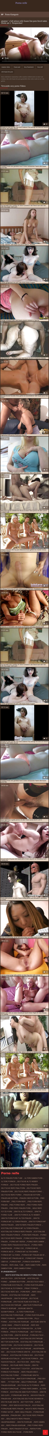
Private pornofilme (19, 1332)
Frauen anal (17, 67)
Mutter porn (27, 1402)
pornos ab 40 (32, 1248)
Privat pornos (31, 1288)
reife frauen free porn (7, 72)
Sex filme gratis (38, 1322)
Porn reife (25, 1292)
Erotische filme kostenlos (26, 1302)
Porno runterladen (33, 1285)
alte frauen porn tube (11, 1178)
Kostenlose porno (10, 1375)
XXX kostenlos (37, 1395)
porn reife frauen (30, 1235)
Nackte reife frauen (34, 1409)
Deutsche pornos (29, 1358)
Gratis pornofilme (10, 1338)
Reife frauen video (29, 1372)
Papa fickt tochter (20, 1369)
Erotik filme (20, 1278)
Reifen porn (35, 1429)
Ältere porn (7, 1335)
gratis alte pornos (23, 1211)
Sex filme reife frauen (20, 1365)
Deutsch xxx (23, 1362)
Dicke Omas (7, 1325)
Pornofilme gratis (30, 1375)
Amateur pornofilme (32, 1305)
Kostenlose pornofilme (12, 1315)
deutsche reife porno (11, 1195)
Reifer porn (6, 1345)
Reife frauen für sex (18, 1429)
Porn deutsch (36, 1335)
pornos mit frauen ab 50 (12, 1258)
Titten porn (13, 1382)
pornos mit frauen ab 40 (33, 1255)
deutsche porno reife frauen (24, 1185)
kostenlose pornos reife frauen (16, 1232)
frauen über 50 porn (29, 1198)
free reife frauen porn (19, 1208)
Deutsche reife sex (10, 1292)
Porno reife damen (29, 1389)
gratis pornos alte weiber (27, 1215)
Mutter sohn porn (10, 1342)
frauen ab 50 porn (9, 1198)
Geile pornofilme (29, 1382)
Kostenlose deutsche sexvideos (28, 1399)
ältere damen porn (33, 1178)
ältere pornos (8, 1181)
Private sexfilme (8, 1308)
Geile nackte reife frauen (18, 1419)
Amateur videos (5, 67)
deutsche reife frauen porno (28, 1191)
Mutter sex (36, 1332)
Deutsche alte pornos (12, 1288)
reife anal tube (16, 1265)
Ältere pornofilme (25, 1312)
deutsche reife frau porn (13, 1188)
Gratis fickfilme (24, 1422)
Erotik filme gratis (10, 1402)
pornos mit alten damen (26, 1252)
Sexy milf (40, 67)
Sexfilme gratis (25, 1308)
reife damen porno (22, 1268)
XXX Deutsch (7, 1278)
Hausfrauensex (8, 1422)
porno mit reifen (17, 1242)
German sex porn (17, 1282)
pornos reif (15, 1262)
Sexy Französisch (29, 67)
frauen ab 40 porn (31, 1195)
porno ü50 (19, 1248)
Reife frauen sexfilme (16, 1425)
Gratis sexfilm (20, 1298)
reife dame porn (33, 1265)
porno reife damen (35, 1242)
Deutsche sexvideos (23, 1345)
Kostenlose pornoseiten (21, 1328)
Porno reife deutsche (11, 1432)
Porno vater (7, 1412)
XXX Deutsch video (35, 1282)
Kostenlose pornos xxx (21, 1355)
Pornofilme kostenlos (11, 1285)
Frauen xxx (6, 1399)
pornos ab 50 (7, 1252)
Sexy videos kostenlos (19, 1405)
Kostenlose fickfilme (19, 1295)
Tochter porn (8, 1379)
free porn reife (19, 1201)
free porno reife (17, 1205)
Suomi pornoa (8, 1312)
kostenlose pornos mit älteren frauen (19, 1228)
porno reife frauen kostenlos (15, 1245)
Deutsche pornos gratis (18, 1352)
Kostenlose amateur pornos (24, 1392)
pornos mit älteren (10, 1255)
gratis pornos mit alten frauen (16, 1218)
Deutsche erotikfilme (11, 1305)
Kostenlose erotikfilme (31, 1338)
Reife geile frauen (23, 1412)
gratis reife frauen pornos (28, 1225)
